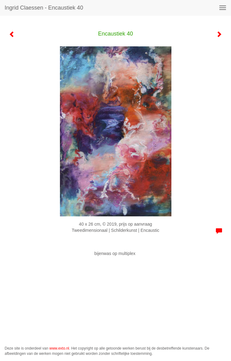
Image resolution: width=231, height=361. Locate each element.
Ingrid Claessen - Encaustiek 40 (44, 8)
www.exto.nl (59, 348)
